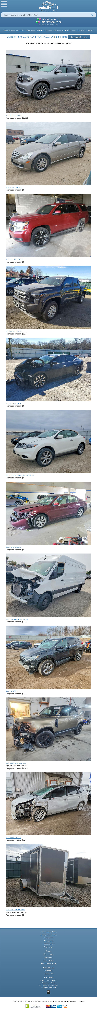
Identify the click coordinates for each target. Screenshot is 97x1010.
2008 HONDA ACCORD (13, 547)
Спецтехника (48, 960)
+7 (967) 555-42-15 (51, 19)
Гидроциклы (48, 954)
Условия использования (76, 1001)
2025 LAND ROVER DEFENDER (16, 763)
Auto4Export (48, 5)
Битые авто (48, 938)
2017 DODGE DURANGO (14, 115)
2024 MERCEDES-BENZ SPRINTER (17, 619)
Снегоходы (48, 947)
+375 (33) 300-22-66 (51, 22)
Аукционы (48, 970)
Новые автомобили (48, 932)
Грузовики (48, 957)
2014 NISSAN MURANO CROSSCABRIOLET (20, 475)
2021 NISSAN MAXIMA (13, 403)
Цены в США (48, 973)
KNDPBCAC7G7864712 (85, 30)
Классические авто (48, 963)
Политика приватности (60, 1001)
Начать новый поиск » (79, 37)
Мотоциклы (48, 941)
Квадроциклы (48, 944)
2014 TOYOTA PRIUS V (13, 838)
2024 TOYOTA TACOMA (13, 331)
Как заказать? (48, 967)
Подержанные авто (48, 935)
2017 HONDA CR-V (12, 691)
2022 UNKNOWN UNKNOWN (15, 910)
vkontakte (48, 992)
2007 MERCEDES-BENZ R (14, 187)
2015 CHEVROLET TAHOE (14, 259)
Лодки (48, 951)
